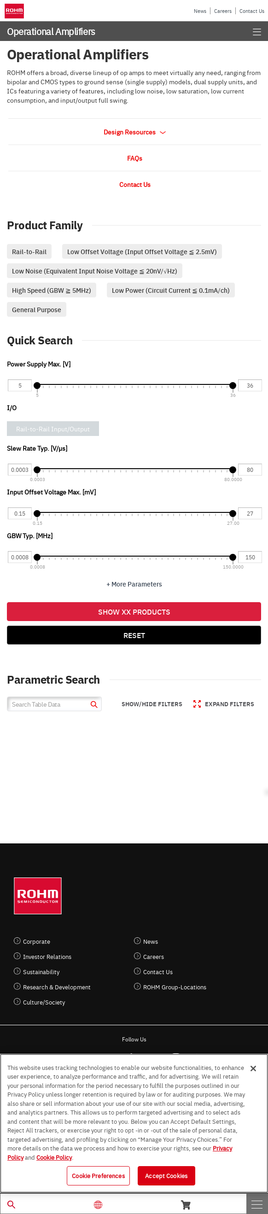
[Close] (253, 1068)
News (200, 10)
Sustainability (41, 972)
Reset (134, 635)
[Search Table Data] (54, 704)
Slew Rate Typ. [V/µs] (37, 448)
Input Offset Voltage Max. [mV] (51, 491)
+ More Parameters (134, 583)
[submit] (92, 705)
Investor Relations (47, 956)
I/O (12, 407)
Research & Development (57, 987)
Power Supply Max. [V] (38, 363)
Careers (223, 10)
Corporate (36, 941)
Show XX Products (134, 611)
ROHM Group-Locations (174, 987)
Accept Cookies (166, 1175)
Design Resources (135, 132)
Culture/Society (44, 1002)
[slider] (37, 385)
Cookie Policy (54, 1157)
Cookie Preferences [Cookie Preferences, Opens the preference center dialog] (98, 1175)
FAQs (134, 158)
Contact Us (251, 10)
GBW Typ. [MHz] (29, 535)
